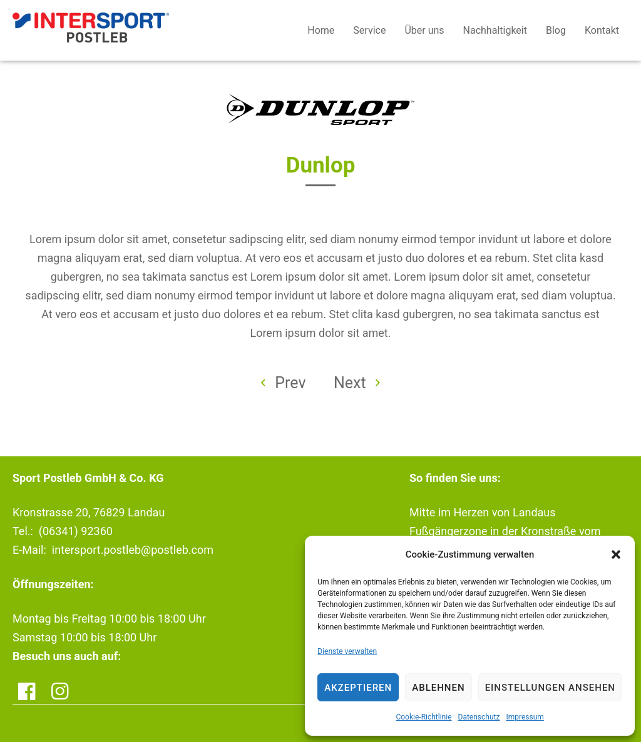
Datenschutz (479, 717)
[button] (616, 554)
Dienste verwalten (347, 651)
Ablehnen (438, 687)
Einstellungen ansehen (550, 687)
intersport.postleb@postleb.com (132, 549)
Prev (283, 383)
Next (357, 383)
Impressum (524, 717)
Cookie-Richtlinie (423, 717)
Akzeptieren (358, 687)
